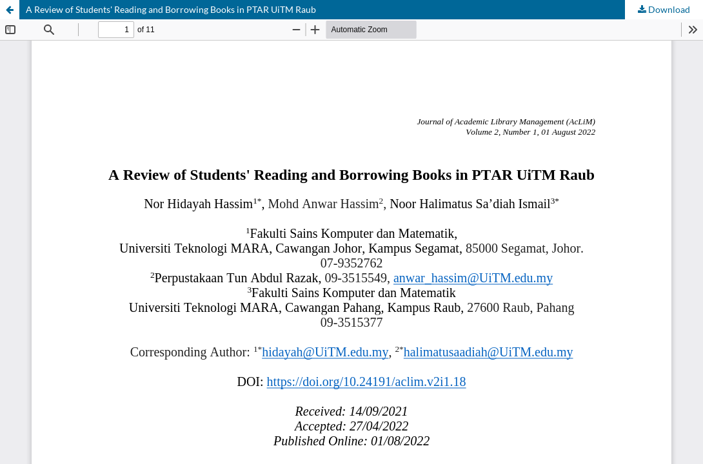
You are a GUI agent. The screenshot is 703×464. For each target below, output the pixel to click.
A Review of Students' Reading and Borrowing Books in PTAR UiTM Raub (171, 9)
